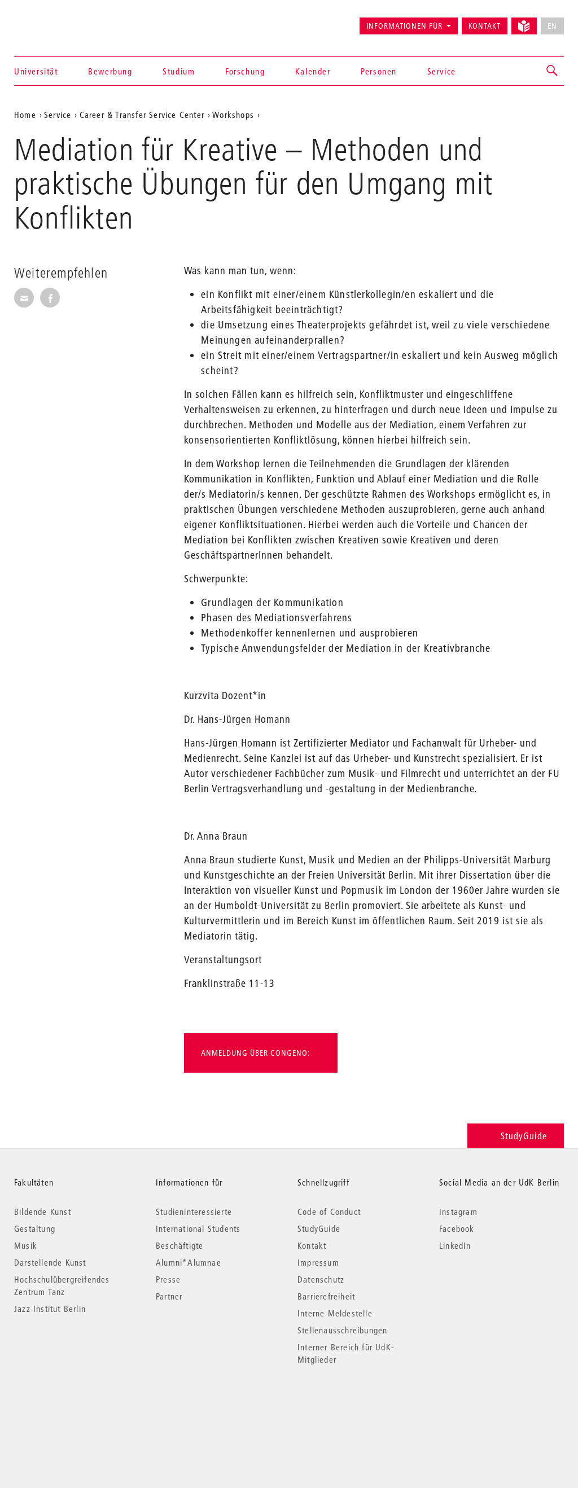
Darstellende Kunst (50, 1262)
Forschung (245, 71)
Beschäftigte (179, 1245)
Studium (179, 71)
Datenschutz (320, 1279)
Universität (36, 71)
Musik (25, 1245)
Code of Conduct (329, 1211)
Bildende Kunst (42, 1211)
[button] (552, 71)
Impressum (318, 1262)
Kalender (313, 71)
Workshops (233, 114)
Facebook (457, 1228)
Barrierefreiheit (326, 1296)
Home (25, 114)
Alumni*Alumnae (188, 1262)
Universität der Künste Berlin (58, 21)
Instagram (458, 1211)
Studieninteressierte (194, 1211)
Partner (169, 1296)
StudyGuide (515, 1136)
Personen (379, 71)
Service (441, 71)
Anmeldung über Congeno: (255, 1053)
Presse (168, 1279)
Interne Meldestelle (335, 1313)
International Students (198, 1228)
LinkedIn (455, 1245)
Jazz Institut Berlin (50, 1308)
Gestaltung (34, 1228)
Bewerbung (110, 71)
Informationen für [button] (404, 26)
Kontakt (484, 26)
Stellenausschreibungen (342, 1330)
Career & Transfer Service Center (142, 114)
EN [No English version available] (552, 26)
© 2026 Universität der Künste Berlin (73, 1407)
